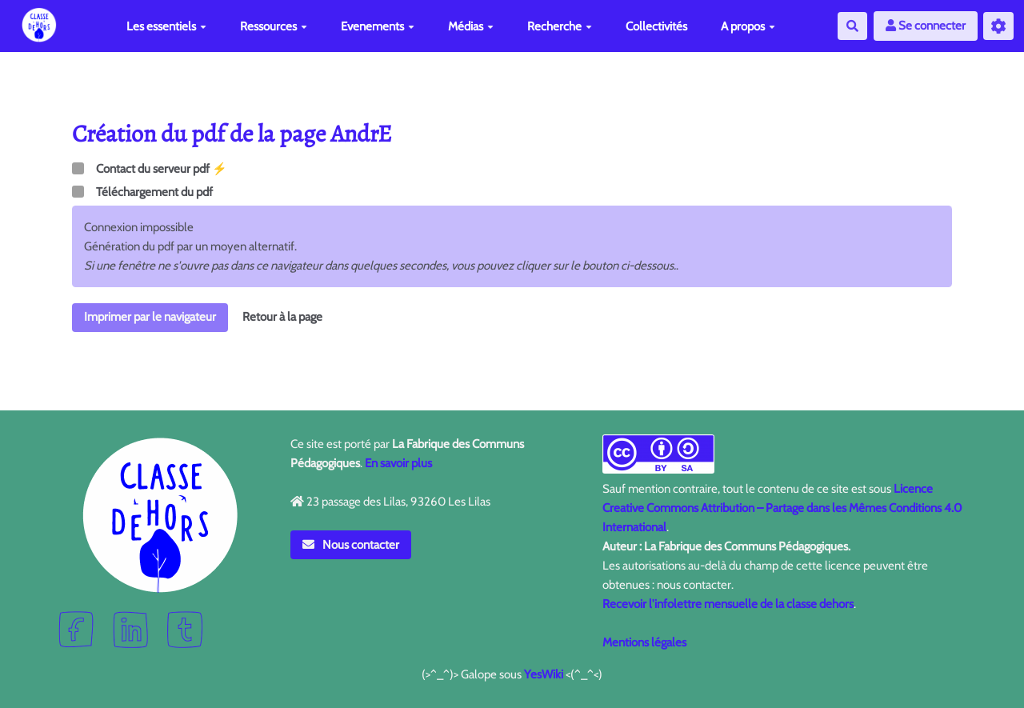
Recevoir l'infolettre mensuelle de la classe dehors (728, 604)
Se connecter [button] (926, 25)
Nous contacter (351, 545)
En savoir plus (398, 463)
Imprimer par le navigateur (150, 317)
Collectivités (656, 26)
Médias (471, 26)
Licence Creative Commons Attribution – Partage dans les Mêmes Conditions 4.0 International (782, 508)
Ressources (273, 26)
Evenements (377, 26)
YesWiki (543, 674)
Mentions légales (644, 642)
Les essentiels (166, 26)
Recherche (559, 26)
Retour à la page (282, 317)
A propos (748, 26)
